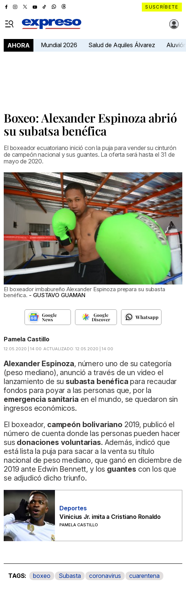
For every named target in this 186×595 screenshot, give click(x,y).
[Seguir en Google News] (48, 317)
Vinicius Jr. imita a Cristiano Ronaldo (110, 516)
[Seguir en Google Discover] (96, 317)
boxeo (41, 575)
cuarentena (144, 575)
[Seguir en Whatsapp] (141, 317)
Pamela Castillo (26, 339)
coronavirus (105, 575)
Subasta (70, 575)
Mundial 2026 (59, 45)
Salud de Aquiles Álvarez (121, 45)
